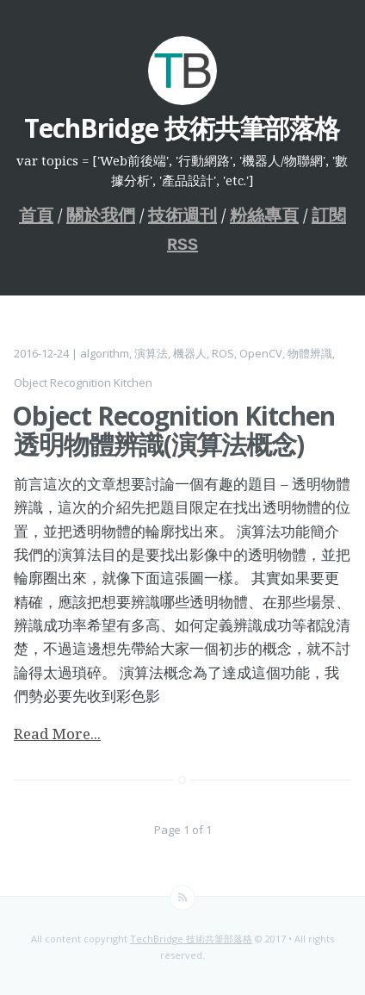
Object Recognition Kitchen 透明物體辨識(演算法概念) (173, 426)
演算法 (151, 350)
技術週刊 (182, 215)
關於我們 (100, 215)
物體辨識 (310, 350)
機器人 (190, 350)
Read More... (57, 730)
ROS (223, 350)
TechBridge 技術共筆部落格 (191, 935)
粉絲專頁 (264, 215)
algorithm (104, 350)
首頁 (36, 215)
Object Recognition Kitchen (83, 379)
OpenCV (260, 350)
